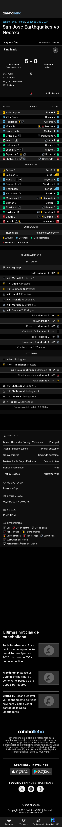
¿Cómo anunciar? (31, 804)
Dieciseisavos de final (48, 42)
